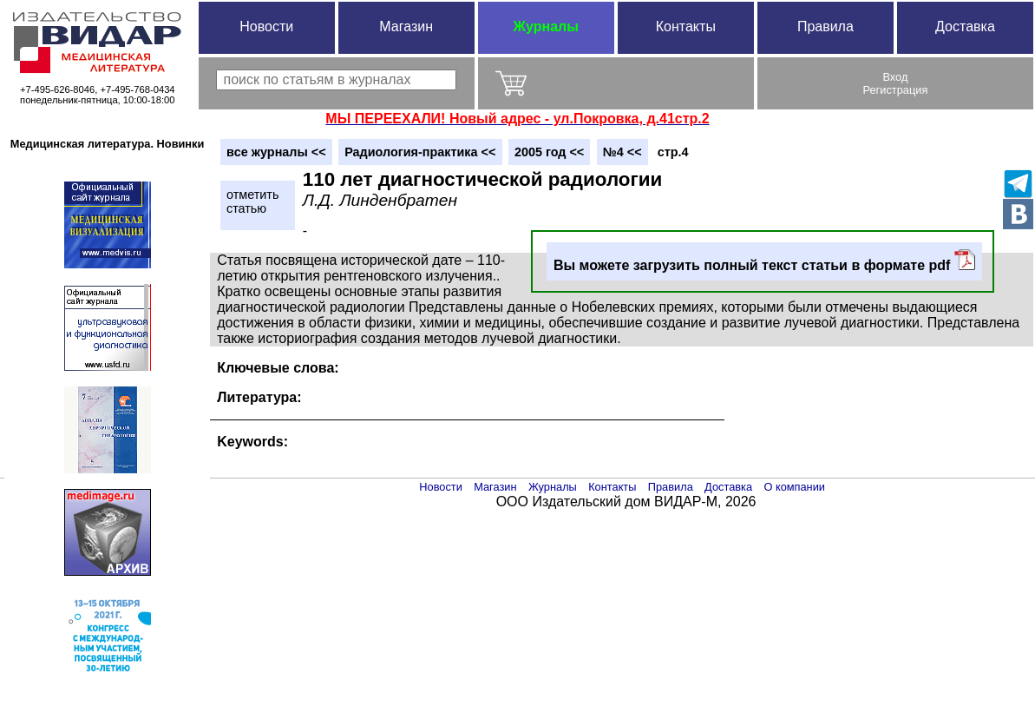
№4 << (622, 152)
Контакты (686, 26)
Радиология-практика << (419, 152)
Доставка (965, 26)
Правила (825, 26)
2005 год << (549, 152)
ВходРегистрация (895, 83)
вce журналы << (276, 152)
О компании (794, 486)
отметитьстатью (252, 201)
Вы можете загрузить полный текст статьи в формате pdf (764, 261)
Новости (266, 26)
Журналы (546, 26)
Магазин (406, 26)
